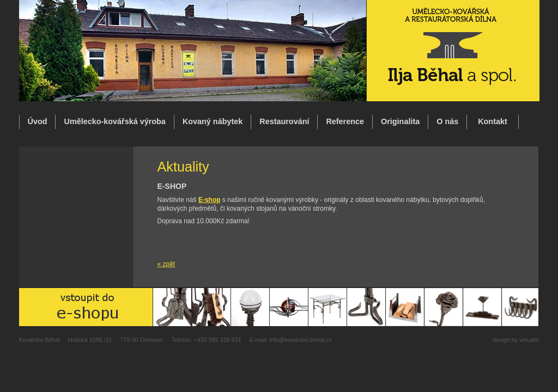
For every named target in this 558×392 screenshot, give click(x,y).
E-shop (209, 200)
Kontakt (492, 121)
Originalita (400, 121)
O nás (447, 121)
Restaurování (284, 121)
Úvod (37, 121)
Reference (345, 121)
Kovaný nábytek (212, 121)
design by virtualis (516, 339)
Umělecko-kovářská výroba (114, 121)
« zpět (166, 264)
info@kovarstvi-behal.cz (300, 339)
